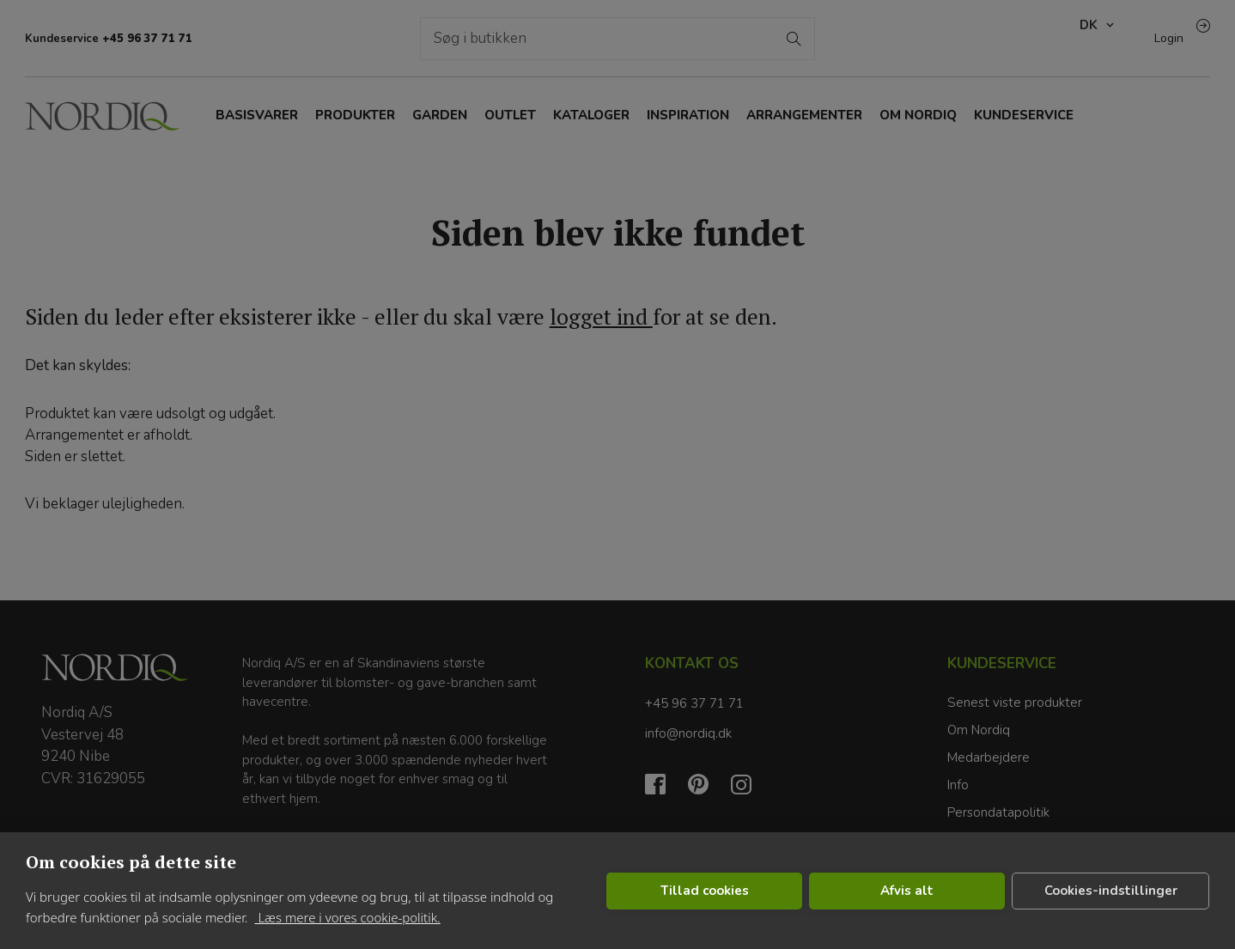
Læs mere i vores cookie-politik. (347, 917)
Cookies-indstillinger (1110, 890)
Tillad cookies (704, 890)
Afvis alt (907, 890)
